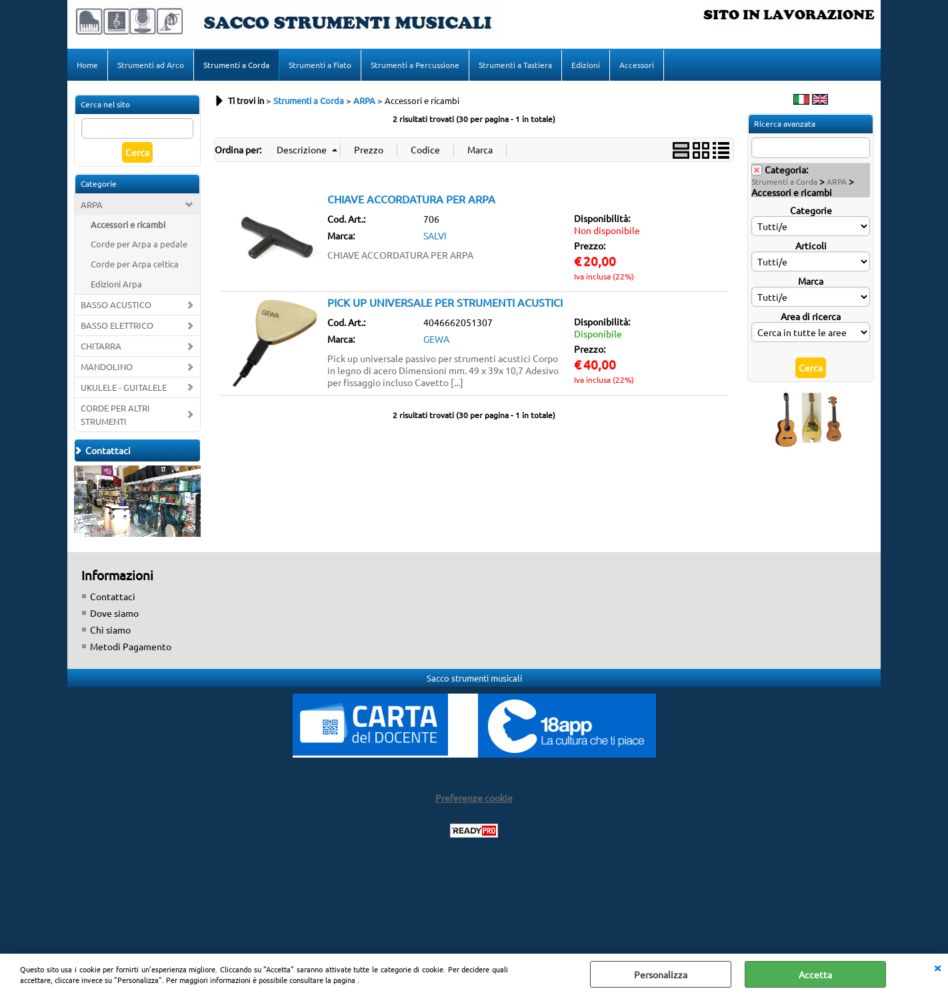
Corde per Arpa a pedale (139, 243)
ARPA (92, 204)
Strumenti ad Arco (150, 64)
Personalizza (660, 974)
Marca (810, 281)
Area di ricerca (811, 316)
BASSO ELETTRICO (117, 325)
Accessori (636, 64)
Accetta (815, 974)
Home (87, 64)
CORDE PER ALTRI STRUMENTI (115, 414)
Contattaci (112, 596)
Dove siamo (114, 613)
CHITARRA (101, 345)
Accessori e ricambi (128, 224)
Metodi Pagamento (130, 646)
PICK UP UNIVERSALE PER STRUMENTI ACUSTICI (445, 302)
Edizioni (585, 64)
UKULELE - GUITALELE (124, 387)
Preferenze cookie (474, 798)
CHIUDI (937, 967)
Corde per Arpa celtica (135, 263)
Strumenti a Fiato (320, 64)
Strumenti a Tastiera (515, 64)
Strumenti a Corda (236, 64)
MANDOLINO (107, 366)
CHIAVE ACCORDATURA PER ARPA (411, 198)
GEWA (436, 339)
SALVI (435, 235)
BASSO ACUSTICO (116, 304)
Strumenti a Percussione (415, 64)
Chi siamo (110, 630)
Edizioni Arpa (116, 283)
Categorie (811, 210)
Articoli (811, 245)
